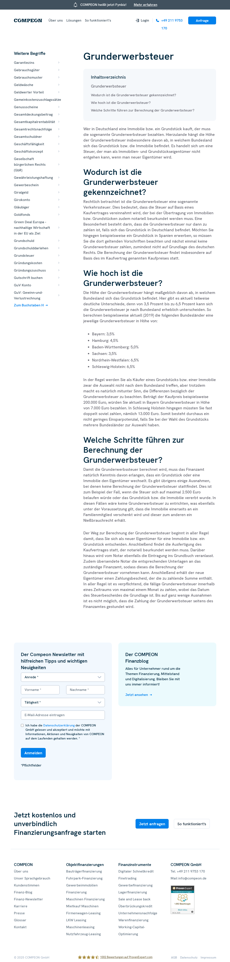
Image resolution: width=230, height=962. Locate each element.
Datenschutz (189, 957)
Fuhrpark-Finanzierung (84, 878)
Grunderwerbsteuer (108, 86)
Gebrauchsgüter (27, 70)
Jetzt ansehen (136, 694)
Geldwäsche (23, 85)
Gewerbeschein (26, 185)
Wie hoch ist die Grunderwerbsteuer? (121, 102)
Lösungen (73, 20)
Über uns (56, 20)
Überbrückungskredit (135, 906)
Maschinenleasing (80, 927)
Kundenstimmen (26, 885)
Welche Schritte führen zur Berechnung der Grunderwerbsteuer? (142, 110)
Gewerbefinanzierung (135, 885)
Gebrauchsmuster (28, 77)
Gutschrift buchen (28, 277)
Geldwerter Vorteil (29, 92)
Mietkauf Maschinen (82, 906)
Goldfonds (22, 214)
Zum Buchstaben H (29, 305)
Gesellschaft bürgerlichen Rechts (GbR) (30, 164)
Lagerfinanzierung (132, 892)
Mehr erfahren (145, 4)
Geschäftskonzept (28, 151)
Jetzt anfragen (152, 823)
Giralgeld (21, 192)
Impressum (208, 957)
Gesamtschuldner (28, 136)
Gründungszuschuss (30, 270)
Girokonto (22, 199)
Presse (19, 913)
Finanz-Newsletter (28, 899)
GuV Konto (22, 285)
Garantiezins (24, 62)
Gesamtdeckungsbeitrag (33, 114)
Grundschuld (24, 240)
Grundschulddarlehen (31, 248)
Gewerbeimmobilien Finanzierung (82, 888)
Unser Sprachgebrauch (32, 878)
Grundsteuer (24, 255)
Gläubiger (21, 207)
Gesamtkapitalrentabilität (34, 122)
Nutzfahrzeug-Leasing (83, 934)
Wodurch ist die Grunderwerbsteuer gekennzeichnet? (133, 95)
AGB (174, 957)
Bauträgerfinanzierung (84, 871)
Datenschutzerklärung (59, 725)
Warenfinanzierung (133, 920)
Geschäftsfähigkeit (29, 144)
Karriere (20, 906)
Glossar (20, 920)
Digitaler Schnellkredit (136, 871)
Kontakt (20, 927)
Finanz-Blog (23, 892)
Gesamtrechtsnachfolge (33, 129)
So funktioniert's (191, 823)
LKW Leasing (76, 920)
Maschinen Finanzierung (85, 899)
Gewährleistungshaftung (33, 177)
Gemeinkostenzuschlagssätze (37, 99)
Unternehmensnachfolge (137, 913)
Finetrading (127, 878)
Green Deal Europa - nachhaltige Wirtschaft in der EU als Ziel (32, 228)
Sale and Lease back (134, 899)
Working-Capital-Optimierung (131, 930)
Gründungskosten (28, 263)
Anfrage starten (202, 21)
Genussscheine (26, 107)
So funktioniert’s (98, 20)
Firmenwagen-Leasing (83, 913)
